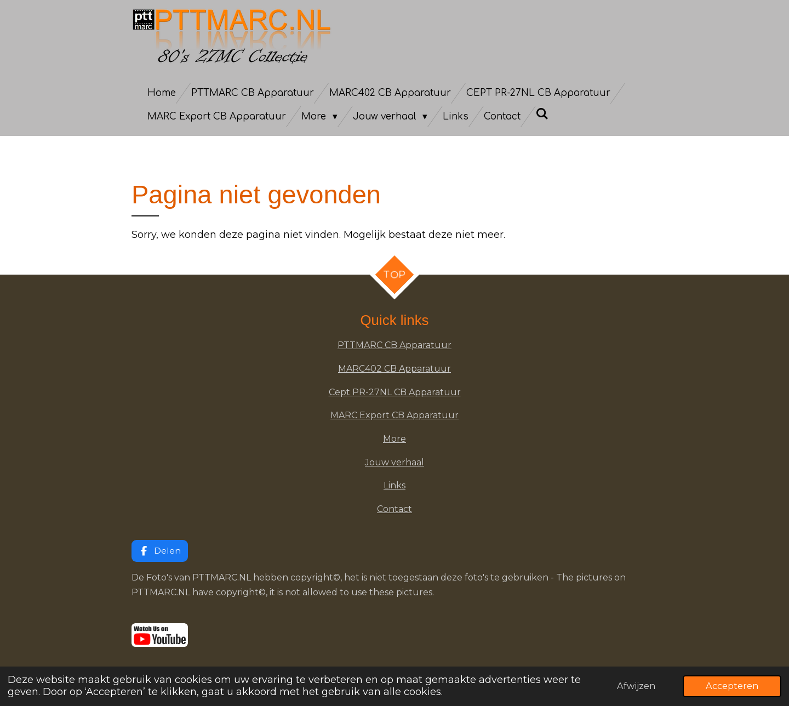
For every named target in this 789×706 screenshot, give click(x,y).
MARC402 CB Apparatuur (394, 368)
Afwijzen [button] (636, 685)
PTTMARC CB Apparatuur (394, 345)
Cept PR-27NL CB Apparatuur (395, 392)
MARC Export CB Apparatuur (394, 415)
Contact (394, 509)
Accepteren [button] (732, 685)
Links (394, 485)
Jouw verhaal (394, 462)
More (394, 439)
